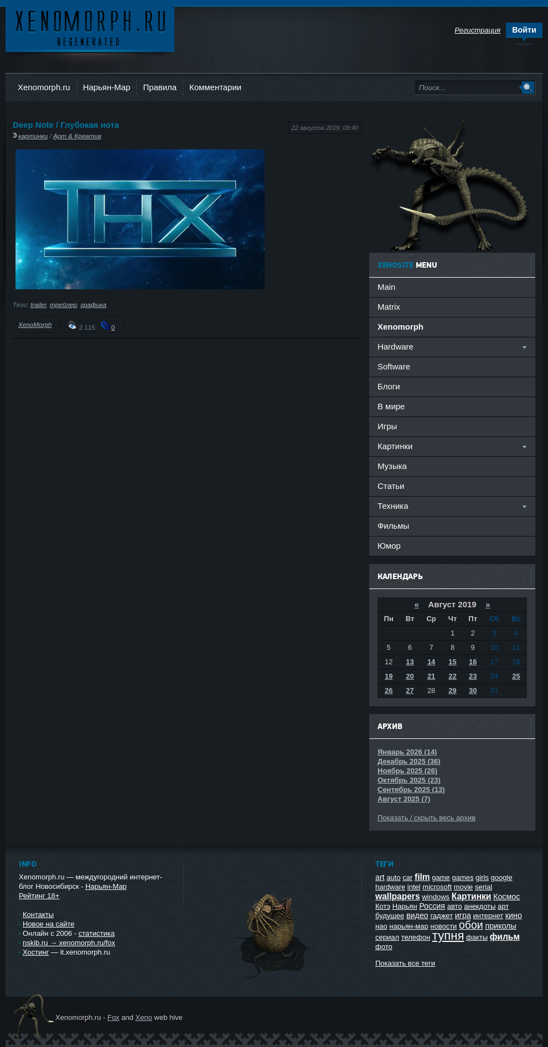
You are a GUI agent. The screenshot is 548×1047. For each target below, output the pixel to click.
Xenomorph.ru (44, 87)
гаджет (441, 915)
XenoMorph (34, 324)
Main (386, 286)
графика (93, 304)
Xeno (144, 1017)
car (407, 877)
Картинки (472, 896)
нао (381, 926)
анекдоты (479, 906)
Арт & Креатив (77, 135)
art (380, 877)
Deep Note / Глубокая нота (66, 124)
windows (435, 897)
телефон (416, 937)
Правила (160, 87)
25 (516, 676)
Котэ (382, 906)
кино (513, 915)
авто (454, 906)
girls (482, 877)
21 (431, 676)
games (462, 877)
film (422, 877)
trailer (38, 304)
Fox (113, 1017)
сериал (387, 937)
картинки (33, 135)
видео (417, 915)
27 (409, 690)
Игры (387, 426)
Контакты (38, 914)
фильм (505, 936)
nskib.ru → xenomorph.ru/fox (69, 943)
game (441, 877)
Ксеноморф (90, 27)
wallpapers (397, 896)
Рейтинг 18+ (39, 896)
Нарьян (404, 906)
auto (393, 877)
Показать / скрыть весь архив (426, 818)
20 (409, 676)
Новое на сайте (49, 924)
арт (503, 906)
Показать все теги (405, 963)
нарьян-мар (408, 926)
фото (383, 946)
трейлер (63, 304)
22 (452, 676)
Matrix (389, 306)
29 (452, 690)
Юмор (389, 545)
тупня (448, 935)
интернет (488, 915)
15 (452, 662)
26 (388, 690)
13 (409, 662)
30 (473, 690)
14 (431, 662)
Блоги (389, 386)
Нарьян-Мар (107, 87)
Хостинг (36, 952)
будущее (389, 915)
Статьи (391, 486)
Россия (432, 906)
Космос (506, 896)
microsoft (437, 887)
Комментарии (215, 87)
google (502, 877)
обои (471, 925)
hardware (390, 887)
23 (473, 676)
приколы (500, 925)
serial (483, 887)
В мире (391, 406)
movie (463, 887)
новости (443, 926)
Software (394, 366)
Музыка (392, 466)
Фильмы (393, 525)
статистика (97, 933)
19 (388, 676)
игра (463, 915)
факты (477, 937)
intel (414, 887)
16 (473, 662)
